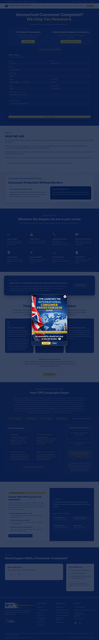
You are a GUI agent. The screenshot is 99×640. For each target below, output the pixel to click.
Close (54, 343)
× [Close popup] (65, 296)
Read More (46, 343)
